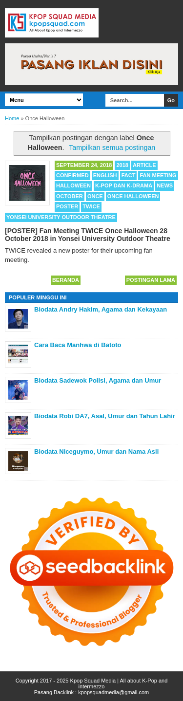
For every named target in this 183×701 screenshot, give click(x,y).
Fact (129, 175)
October (69, 196)
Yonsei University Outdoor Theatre (61, 217)
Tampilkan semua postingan (112, 147)
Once (95, 196)
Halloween (73, 185)
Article (144, 165)
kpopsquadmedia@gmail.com (113, 692)
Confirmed (72, 175)
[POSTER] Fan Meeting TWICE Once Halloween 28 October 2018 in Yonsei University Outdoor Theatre (87, 234)
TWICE (91, 206)
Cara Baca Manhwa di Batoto (77, 345)
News (165, 185)
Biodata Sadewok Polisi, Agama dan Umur (97, 380)
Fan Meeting (158, 175)
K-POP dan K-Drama (123, 185)
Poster (67, 206)
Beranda (65, 280)
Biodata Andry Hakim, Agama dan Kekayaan (100, 309)
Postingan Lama (150, 280)
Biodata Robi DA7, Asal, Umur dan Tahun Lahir (104, 416)
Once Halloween (133, 196)
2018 (122, 165)
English (105, 175)
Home (12, 118)
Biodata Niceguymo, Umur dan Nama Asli (96, 451)
